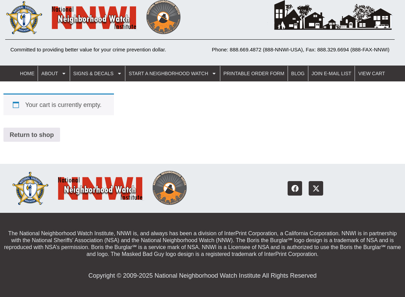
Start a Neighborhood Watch (172, 73)
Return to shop (32, 134)
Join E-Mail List (331, 73)
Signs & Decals (97, 73)
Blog (298, 73)
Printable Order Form (253, 73)
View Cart (371, 73)
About (53, 73)
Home (27, 73)
